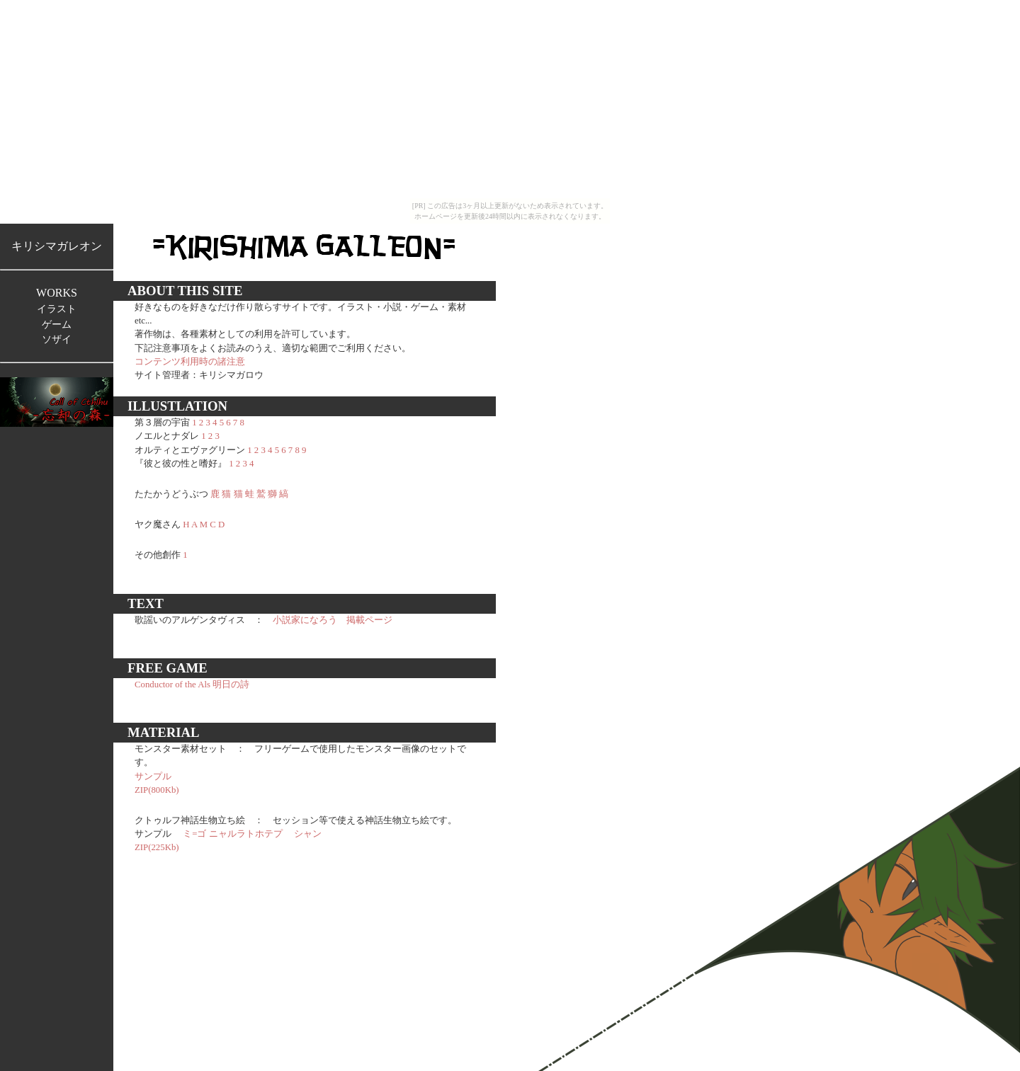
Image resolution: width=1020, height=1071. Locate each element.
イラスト (56, 308)
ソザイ (57, 339)
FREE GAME (168, 667)
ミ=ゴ (194, 834)
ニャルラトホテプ (246, 834)
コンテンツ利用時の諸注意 (190, 362)
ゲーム (57, 324)
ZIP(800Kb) (157, 790)
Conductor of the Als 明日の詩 (192, 684)
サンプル (153, 776)
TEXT (146, 603)
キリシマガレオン (56, 246)
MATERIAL (164, 732)
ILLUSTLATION (177, 406)
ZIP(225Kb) (157, 847)
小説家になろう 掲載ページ (332, 620)
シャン (308, 834)
